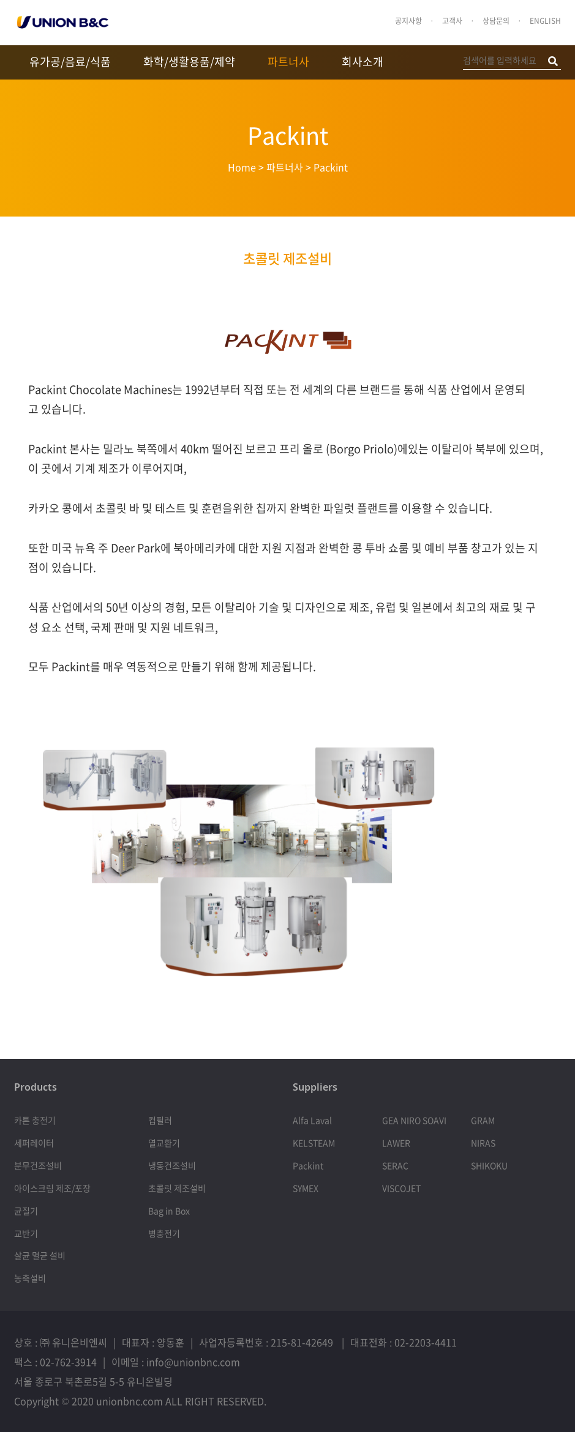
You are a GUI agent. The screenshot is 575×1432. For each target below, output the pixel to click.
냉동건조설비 (172, 1165)
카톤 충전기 (35, 1120)
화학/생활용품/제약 (189, 61)
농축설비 (30, 1278)
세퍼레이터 (34, 1143)
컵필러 (160, 1120)
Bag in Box (169, 1210)
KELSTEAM (314, 1143)
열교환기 (164, 1143)
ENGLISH (545, 20)
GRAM (483, 1120)
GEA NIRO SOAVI (414, 1120)
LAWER (396, 1143)
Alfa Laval (312, 1120)
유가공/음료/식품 (70, 61)
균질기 (26, 1210)
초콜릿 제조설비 (287, 258)
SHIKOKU (489, 1165)
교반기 (26, 1233)
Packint (308, 1165)
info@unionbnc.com (193, 1361)
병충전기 (164, 1233)
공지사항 (408, 20)
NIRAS (483, 1143)
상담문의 (496, 20)
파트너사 (288, 61)
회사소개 (362, 61)
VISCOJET (401, 1188)
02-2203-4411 (425, 1342)
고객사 (452, 20)
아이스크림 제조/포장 (52, 1188)
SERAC (395, 1165)
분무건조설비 (38, 1165)
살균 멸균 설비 (40, 1255)
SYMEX (305, 1188)
